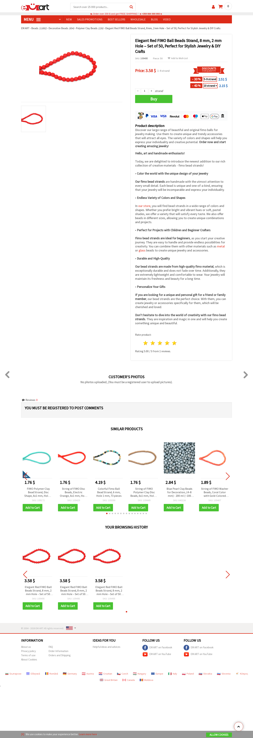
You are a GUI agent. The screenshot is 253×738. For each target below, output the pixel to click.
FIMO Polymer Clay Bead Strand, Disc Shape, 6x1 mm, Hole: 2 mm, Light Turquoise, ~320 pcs (38, 492)
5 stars (174, 343)
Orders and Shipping (59, 655)
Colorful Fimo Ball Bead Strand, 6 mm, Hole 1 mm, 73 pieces (109, 492)
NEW (69, 19)
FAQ (50, 647)
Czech (122, 673)
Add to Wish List (178, 58)
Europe (157, 674)
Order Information (58, 651)
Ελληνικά (33, 674)
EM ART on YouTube (156, 654)
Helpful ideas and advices (106, 647)
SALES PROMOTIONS (89, 19)
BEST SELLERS (116, 19)
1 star (145, 343)
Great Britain (109, 680)
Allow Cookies (219, 734)
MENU (32, 19)
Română (51, 674)
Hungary (139, 673)
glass (142, 250)
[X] (22, 734)
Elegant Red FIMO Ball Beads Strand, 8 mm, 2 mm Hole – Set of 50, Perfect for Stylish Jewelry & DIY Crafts (38, 590)
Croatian (105, 673)
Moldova (146, 680)
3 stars (160, 343)
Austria (88, 673)
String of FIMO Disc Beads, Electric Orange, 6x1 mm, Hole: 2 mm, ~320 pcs (73, 492)
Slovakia (205, 673)
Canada (128, 680)
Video (167, 19)
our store (144, 206)
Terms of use (28, 655)
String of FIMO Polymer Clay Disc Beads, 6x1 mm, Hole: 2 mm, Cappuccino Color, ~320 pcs (144, 492)
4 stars (167, 343)
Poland (188, 673)
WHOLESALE (138, 19)
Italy (172, 673)
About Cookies (29, 659)
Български (13, 674)
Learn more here (88, 734)
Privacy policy (28, 651)
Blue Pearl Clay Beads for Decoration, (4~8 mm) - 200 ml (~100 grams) (179, 492)
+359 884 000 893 (150, 14)
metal (221, 246)
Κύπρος (241, 674)
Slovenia (224, 673)
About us (26, 647)
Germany (70, 673)
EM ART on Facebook (157, 648)
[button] (107, 513)
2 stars (153, 343)
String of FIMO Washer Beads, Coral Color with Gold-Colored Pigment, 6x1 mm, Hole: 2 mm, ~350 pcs (214, 492)
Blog (154, 19)
